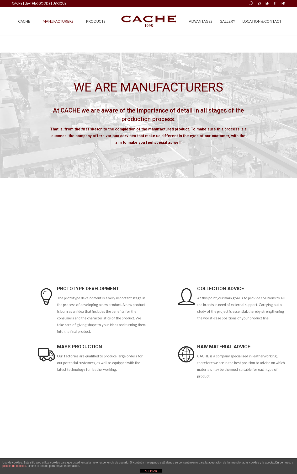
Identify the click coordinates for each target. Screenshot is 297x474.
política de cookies (14, 466)
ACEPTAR (151, 470)
